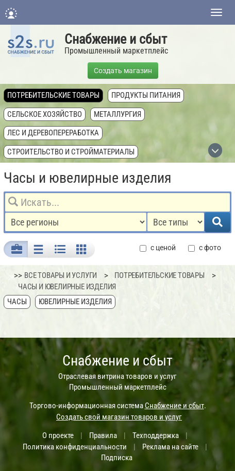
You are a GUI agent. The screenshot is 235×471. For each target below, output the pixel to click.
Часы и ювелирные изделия (67, 286)
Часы (17, 301)
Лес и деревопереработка (53, 132)
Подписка (116, 457)
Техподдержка (155, 435)
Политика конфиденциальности (75, 446)
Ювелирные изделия (75, 301)
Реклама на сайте (170, 446)
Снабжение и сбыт (115, 39)
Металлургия (117, 114)
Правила (103, 435)
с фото (204, 247)
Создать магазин (123, 70)
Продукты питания (145, 95)
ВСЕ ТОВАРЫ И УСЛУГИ (60, 275)
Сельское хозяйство (44, 114)
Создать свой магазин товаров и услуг (119, 417)
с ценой (158, 247)
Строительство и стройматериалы (71, 151)
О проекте (58, 435)
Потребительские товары (53, 95)
